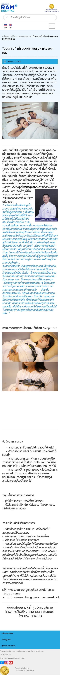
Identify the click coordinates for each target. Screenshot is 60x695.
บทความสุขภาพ (24, 36)
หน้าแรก (5, 36)
